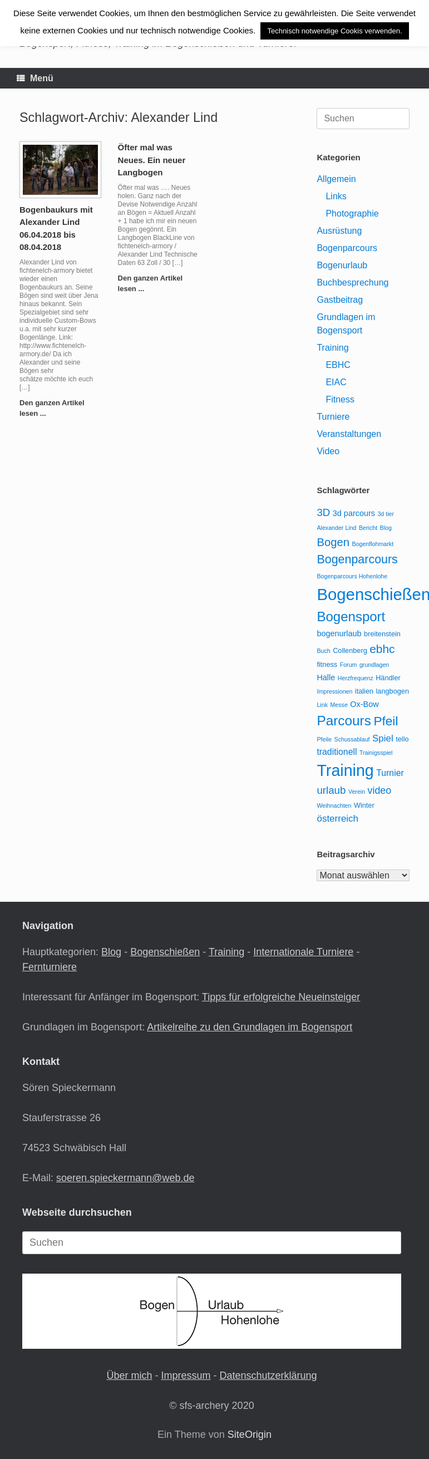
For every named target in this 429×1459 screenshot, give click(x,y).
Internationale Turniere (303, 951)
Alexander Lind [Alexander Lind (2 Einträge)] (336, 527)
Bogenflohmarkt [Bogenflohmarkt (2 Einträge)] (372, 544)
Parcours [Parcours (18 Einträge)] (344, 720)
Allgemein (336, 179)
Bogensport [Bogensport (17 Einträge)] (351, 616)
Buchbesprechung (352, 282)
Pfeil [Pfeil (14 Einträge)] (385, 721)
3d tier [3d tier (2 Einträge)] (385, 513)
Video (328, 451)
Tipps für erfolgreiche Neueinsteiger (281, 997)
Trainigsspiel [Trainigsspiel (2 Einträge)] (375, 752)
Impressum (185, 1375)
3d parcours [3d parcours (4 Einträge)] (354, 513)
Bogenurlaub (342, 265)
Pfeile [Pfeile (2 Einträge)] (324, 739)
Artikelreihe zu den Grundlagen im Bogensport (249, 1027)
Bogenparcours (347, 248)
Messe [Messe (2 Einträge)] (338, 704)
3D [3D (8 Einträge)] (323, 512)
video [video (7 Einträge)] (380, 790)
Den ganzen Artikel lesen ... (52, 408)
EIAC (336, 382)
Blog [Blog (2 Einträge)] (386, 527)
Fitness (340, 399)
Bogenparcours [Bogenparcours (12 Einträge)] (357, 559)
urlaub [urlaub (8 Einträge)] (331, 790)
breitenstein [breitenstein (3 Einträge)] (382, 634)
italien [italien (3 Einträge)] (364, 691)
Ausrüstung (339, 230)
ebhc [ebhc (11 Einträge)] (382, 648)
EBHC (338, 365)
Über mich (129, 1375)
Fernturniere (49, 966)
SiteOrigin (250, 1434)
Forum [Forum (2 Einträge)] (348, 664)
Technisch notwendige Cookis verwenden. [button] (334, 31)
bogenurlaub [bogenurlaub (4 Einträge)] (339, 633)
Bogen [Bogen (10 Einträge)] (333, 542)
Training (332, 347)
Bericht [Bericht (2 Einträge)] (368, 527)
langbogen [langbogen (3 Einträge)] (392, 691)
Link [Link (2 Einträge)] (322, 704)
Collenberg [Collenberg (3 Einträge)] (350, 650)
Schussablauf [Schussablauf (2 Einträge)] (352, 739)
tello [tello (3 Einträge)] (402, 739)
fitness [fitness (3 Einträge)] (327, 664)
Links (336, 196)
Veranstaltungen (349, 434)
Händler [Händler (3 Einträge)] (388, 678)
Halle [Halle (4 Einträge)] (326, 677)
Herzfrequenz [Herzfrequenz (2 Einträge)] (355, 678)
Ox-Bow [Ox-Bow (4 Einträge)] (364, 704)
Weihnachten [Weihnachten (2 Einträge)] (334, 805)
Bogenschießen (165, 951)
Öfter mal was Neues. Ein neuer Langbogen (152, 160)
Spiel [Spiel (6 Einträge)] (382, 738)
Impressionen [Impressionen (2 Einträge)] (334, 691)
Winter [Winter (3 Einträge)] (364, 805)
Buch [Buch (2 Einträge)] (323, 650)
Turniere (333, 416)
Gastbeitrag (340, 299)
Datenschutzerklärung (268, 1375)
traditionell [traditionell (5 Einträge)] (337, 751)
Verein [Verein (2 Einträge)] (356, 791)
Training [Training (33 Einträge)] (345, 770)
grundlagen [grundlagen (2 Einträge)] (374, 664)
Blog (111, 951)
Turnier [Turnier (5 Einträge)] (389, 773)
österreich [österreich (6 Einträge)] (337, 818)
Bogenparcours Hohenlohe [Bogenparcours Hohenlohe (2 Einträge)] (352, 576)
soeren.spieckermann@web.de (125, 1177)
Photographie (352, 213)
